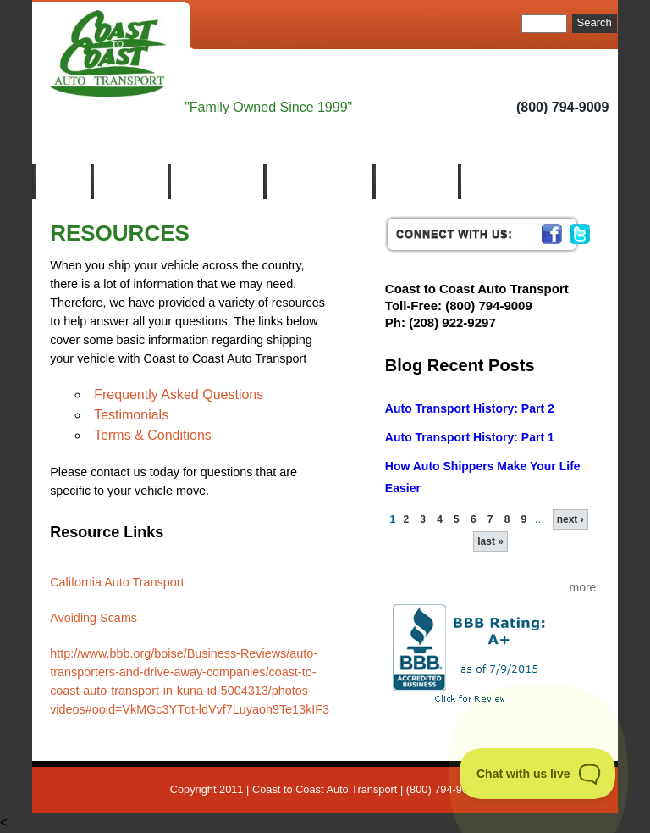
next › (570, 519)
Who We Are (215, 182)
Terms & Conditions (153, 435)
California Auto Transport (117, 582)
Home (61, 182)
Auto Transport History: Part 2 (469, 408)
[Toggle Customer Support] (538, 773)
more (582, 587)
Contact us (501, 182)
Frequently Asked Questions (178, 394)
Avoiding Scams (93, 618)
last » (490, 541)
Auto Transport (318, 182)
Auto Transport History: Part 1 (469, 437)
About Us (129, 182)
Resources (415, 182)
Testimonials (131, 415)
